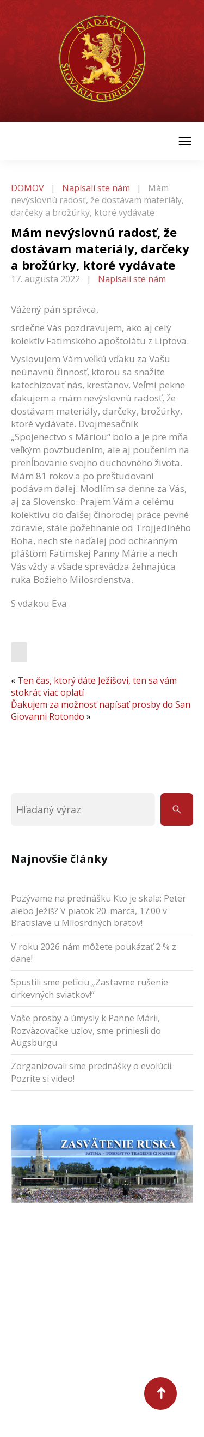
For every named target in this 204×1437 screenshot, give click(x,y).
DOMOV (27, 188)
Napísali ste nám (96, 188)
